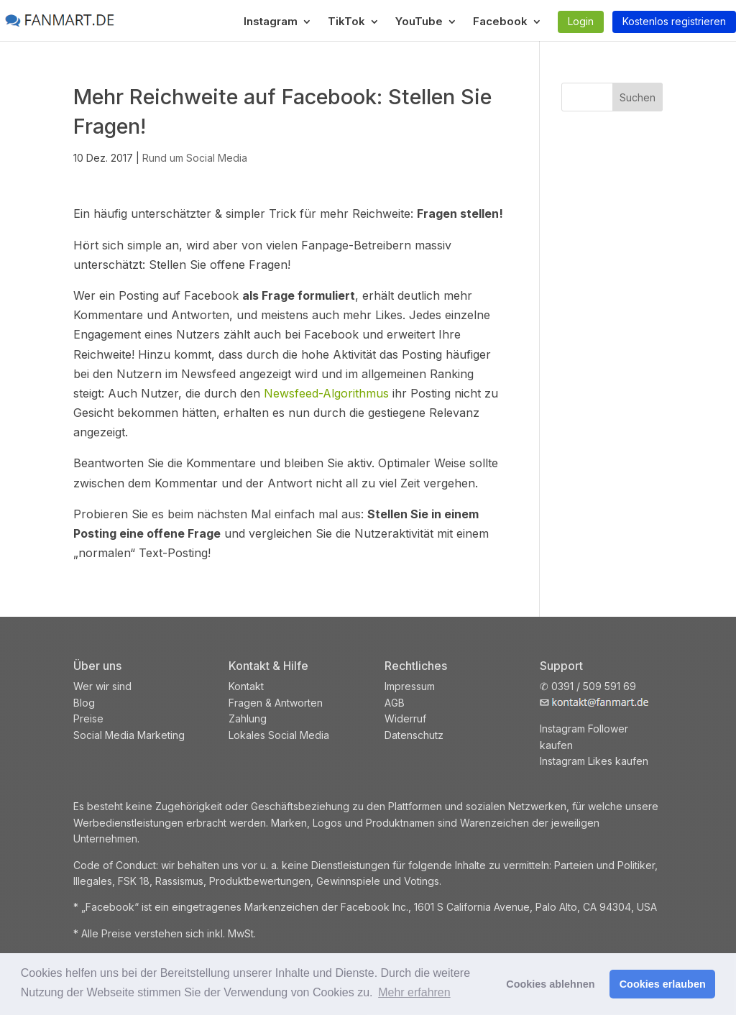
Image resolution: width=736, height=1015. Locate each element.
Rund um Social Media (194, 158)
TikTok (346, 22)
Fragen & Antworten (276, 703)
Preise (88, 718)
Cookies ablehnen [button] (550, 984)
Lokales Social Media (279, 735)
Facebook (500, 22)
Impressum (410, 686)
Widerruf (405, 718)
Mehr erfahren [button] (414, 992)
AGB (395, 703)
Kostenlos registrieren (674, 21)
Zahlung (248, 718)
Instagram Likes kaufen (594, 761)
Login (581, 21)
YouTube (419, 22)
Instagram (271, 22)
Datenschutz (414, 735)
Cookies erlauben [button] (663, 984)
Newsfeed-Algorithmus (326, 393)
